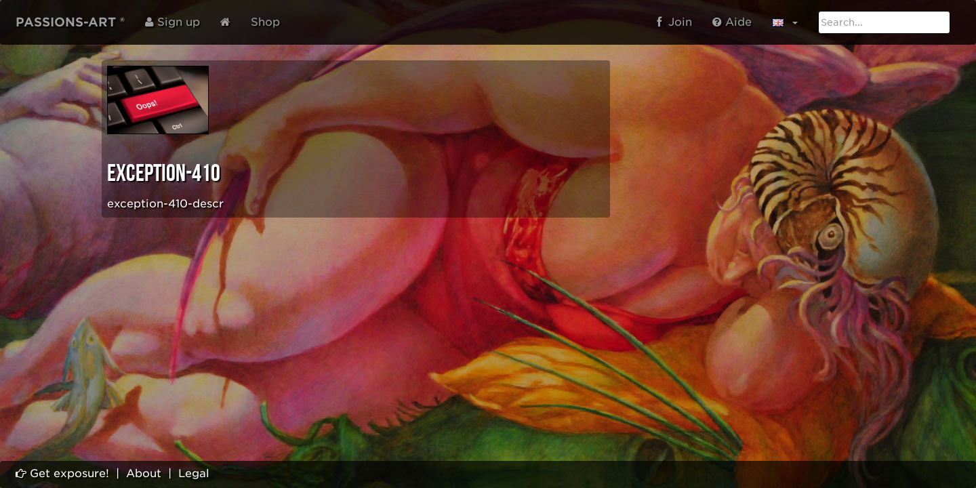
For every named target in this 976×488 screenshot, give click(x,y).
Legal (193, 473)
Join (674, 22)
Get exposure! (62, 473)
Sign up (172, 22)
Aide (732, 22)
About (143, 473)
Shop (265, 22)
